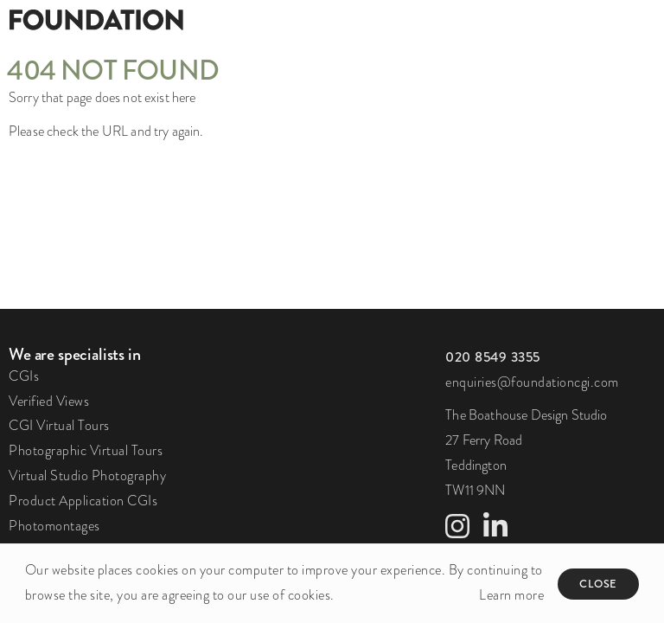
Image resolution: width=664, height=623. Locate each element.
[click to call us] (492, 357)
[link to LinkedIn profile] (495, 532)
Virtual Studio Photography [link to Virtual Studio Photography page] (87, 475)
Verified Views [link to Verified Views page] (49, 401)
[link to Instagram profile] (457, 532)
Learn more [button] (511, 595)
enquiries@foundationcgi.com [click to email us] (532, 382)
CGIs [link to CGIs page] (24, 376)
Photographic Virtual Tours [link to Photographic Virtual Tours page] (86, 450)
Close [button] (598, 583)
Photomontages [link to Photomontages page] (54, 526)
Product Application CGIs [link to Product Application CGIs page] (83, 501)
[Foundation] (166, 19)
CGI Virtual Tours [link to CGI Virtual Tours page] (59, 425)
